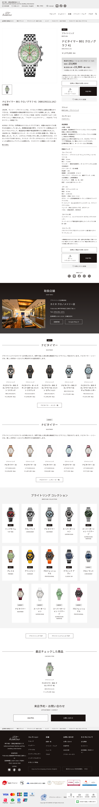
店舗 (69, 14)
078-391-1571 (59, 312)
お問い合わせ (68, 718)
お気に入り (15, 6)
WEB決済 (5, 6)
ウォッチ (53, 14)
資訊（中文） (40, 6)
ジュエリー (62, 14)
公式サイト (65, 139)
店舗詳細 (56, 322)
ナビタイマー (66, 119)
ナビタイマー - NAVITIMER (59, 21)
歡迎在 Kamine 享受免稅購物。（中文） (77, 769)
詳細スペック (67, 149)
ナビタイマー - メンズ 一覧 (49, 405)
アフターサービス (69, 754)
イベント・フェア (79, 14)
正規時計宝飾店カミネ (8, 21)
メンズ (47, 21)
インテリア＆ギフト (34, 758)
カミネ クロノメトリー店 (62, 303)
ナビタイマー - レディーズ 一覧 (49, 480)
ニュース (48, 750)
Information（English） (28, 6)
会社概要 (84, 741)
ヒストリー (84, 746)
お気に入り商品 (33, 762)
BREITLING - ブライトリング (70, 110)
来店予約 (88, 91)
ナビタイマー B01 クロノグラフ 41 (78, 21)
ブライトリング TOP (36, 636)
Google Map (73, 322)
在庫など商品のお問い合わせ (79, 83)
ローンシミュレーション (70, 91)
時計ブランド (20, 21)
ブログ (90, 14)
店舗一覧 (48, 741)
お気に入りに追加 (79, 99)
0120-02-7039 (16, 763)
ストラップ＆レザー (34, 754)
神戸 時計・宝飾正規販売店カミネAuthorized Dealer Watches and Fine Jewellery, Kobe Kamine (18, 3)
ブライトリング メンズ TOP (61, 636)
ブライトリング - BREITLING (34, 21)
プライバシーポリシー (55, 797)
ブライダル (31, 749)
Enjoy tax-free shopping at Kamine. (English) (44, 769)
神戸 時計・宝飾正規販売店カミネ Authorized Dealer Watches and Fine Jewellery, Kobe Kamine (14, 746)
